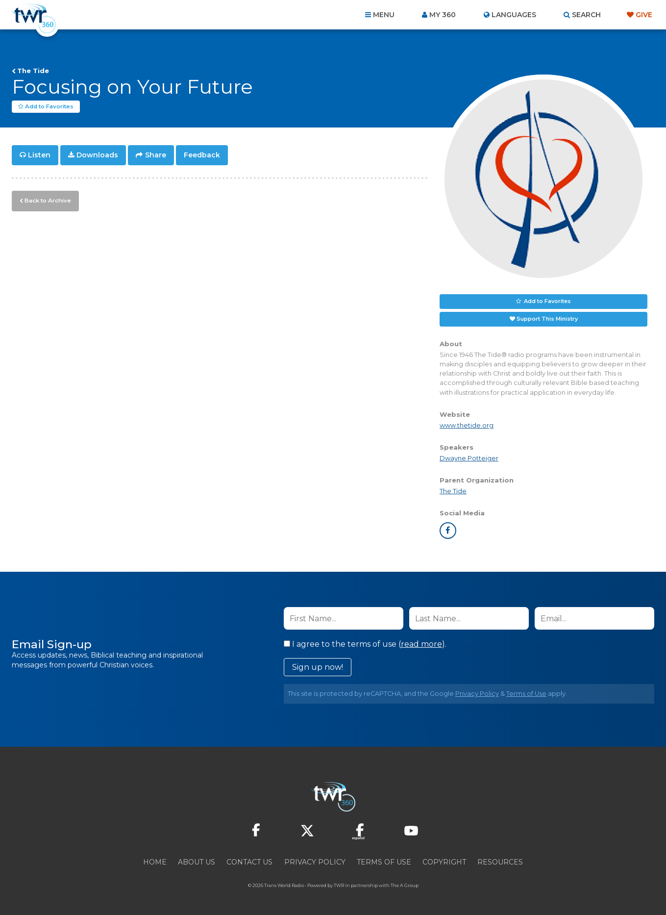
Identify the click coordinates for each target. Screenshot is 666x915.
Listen (39, 155)
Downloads (97, 155)
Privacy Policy (477, 693)
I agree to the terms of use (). (365, 644)
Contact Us (249, 862)
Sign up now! (317, 667)
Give (644, 14)
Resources (500, 862)
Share (155, 155)
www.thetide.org (466, 425)
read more (421, 644)
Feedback (202, 155)
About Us (196, 862)
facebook (448, 530)
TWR (339, 885)
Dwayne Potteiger (469, 458)
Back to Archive (47, 199)
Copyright (444, 862)
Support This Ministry (547, 318)
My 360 (442, 14)
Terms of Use (526, 693)
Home (155, 862)
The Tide (33, 71)
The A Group (405, 885)
